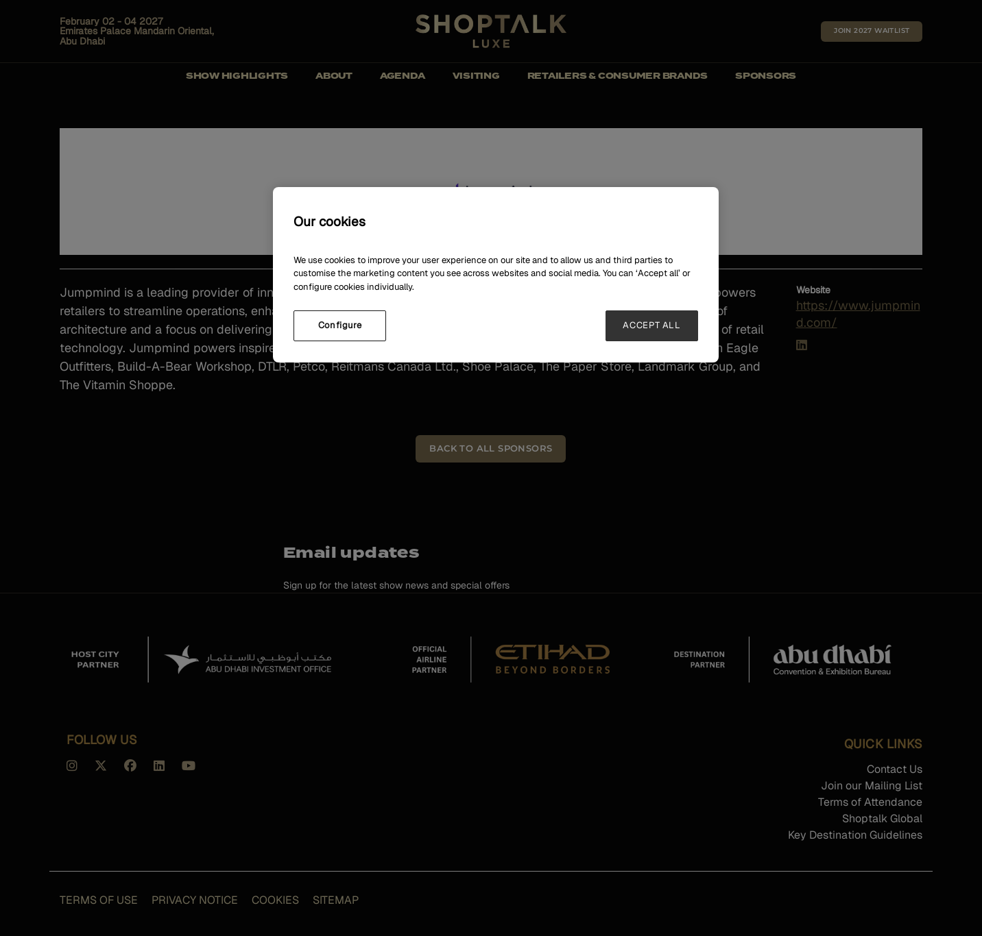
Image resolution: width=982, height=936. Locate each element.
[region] (496, 274)
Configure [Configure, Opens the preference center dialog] (340, 325)
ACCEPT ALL (652, 325)
